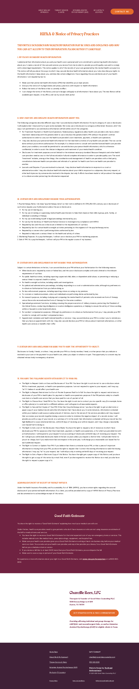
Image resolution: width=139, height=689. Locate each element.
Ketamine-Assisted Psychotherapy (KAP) (63, 667)
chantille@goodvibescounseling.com (102, 657)
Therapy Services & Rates (58, 662)
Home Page (53, 652)
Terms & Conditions (79, 681)
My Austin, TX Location (57, 672)
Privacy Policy (53, 681)
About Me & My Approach (58, 657)
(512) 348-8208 (94, 662)
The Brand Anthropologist (100, 669)
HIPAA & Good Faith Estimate (105, 681)
